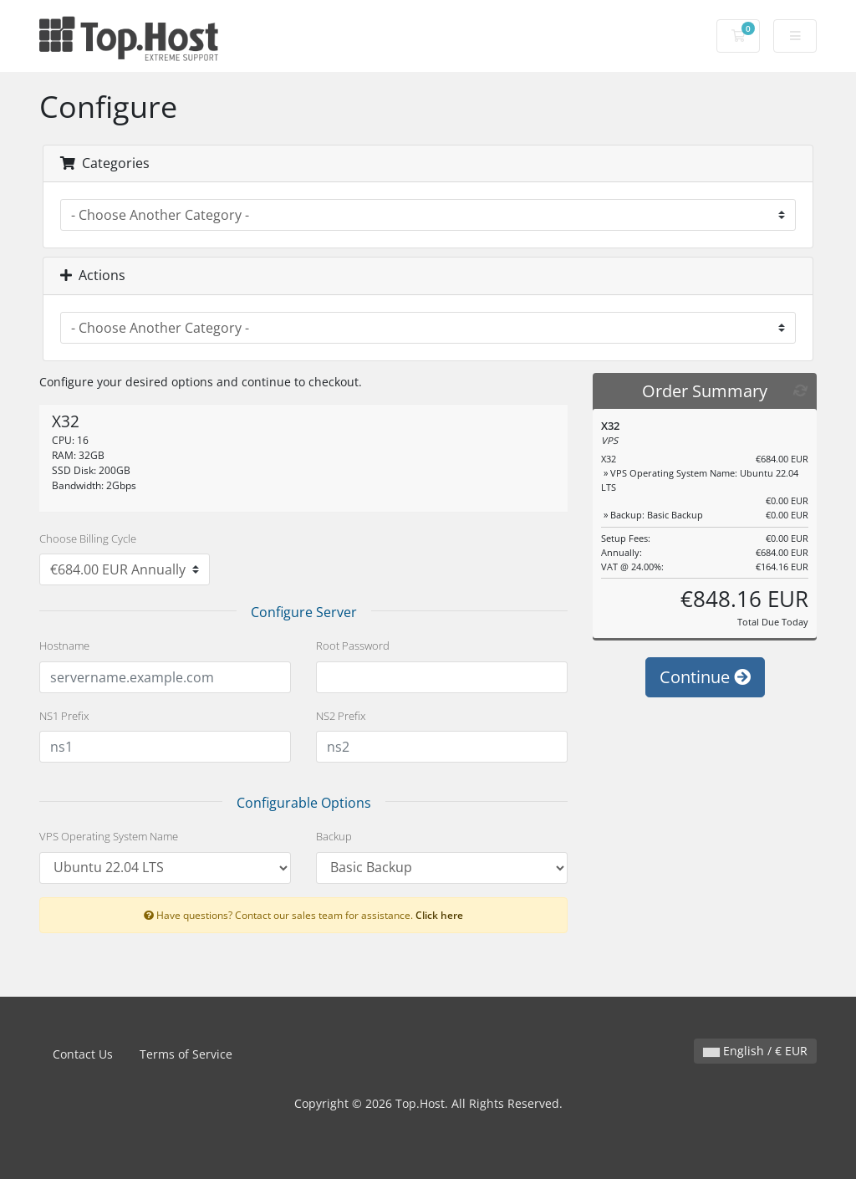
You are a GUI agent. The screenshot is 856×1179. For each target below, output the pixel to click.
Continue (705, 677)
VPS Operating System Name (108, 836)
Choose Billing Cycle (87, 538)
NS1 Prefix (64, 715)
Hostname (64, 645)
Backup (334, 836)
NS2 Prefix (340, 715)
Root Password (353, 645)
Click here (439, 914)
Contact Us (83, 1054)
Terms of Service (186, 1054)
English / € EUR (755, 1051)
